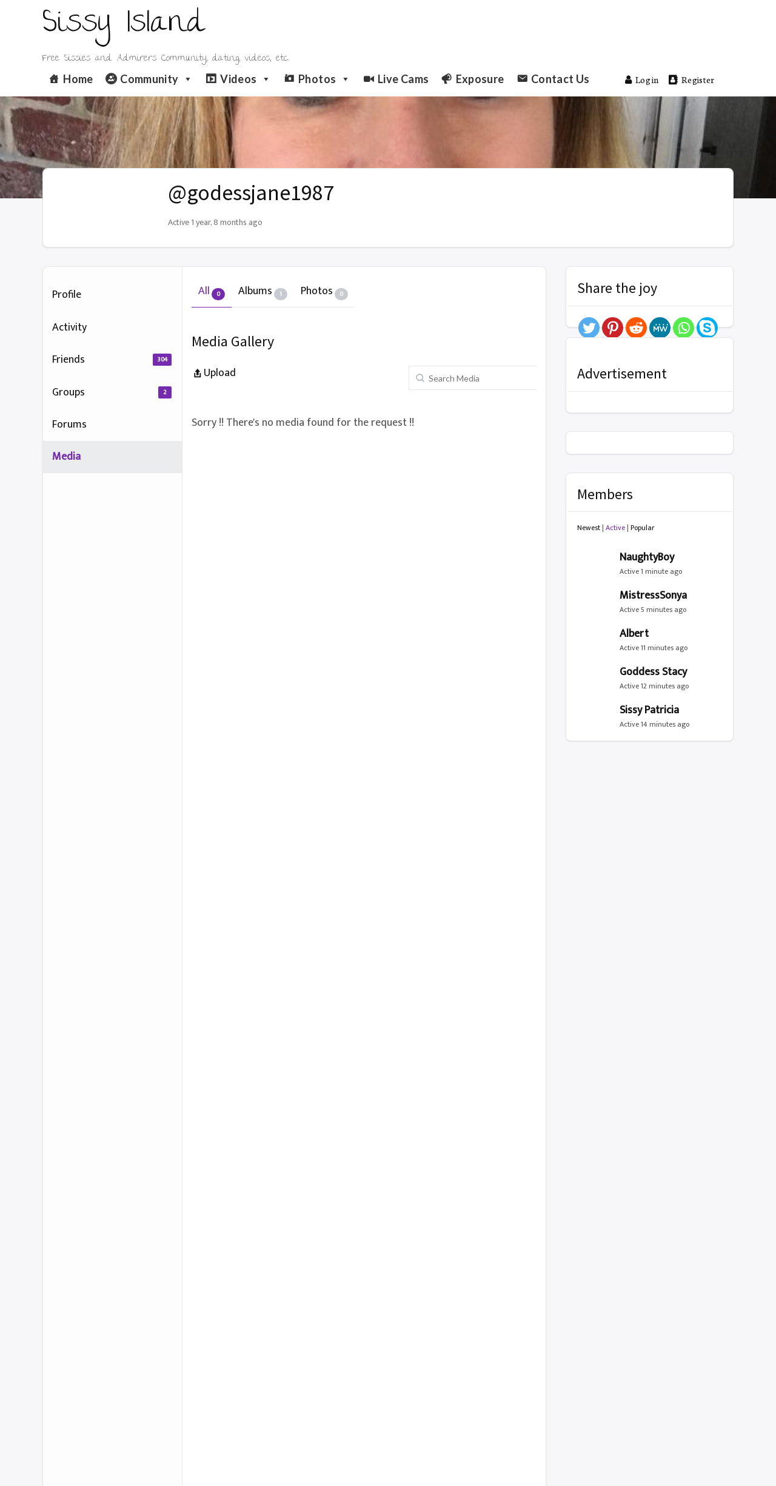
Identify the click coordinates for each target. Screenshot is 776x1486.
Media (66, 457)
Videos (246, 79)
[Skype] (707, 327)
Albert (634, 634)
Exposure (480, 79)
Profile (66, 295)
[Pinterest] (612, 327)
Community (156, 79)
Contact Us (560, 79)
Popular (642, 528)
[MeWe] (660, 327)
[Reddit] (636, 327)
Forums (69, 424)
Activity (69, 327)
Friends (112, 360)
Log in (642, 79)
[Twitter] (589, 327)
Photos (324, 79)
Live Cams (403, 79)
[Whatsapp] (683, 327)
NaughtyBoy (647, 557)
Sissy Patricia (649, 710)
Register (692, 79)
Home (78, 79)
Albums (262, 291)
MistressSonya (653, 596)
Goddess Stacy (653, 672)
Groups (112, 392)
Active (615, 528)
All (211, 291)
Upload (214, 373)
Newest (588, 528)
